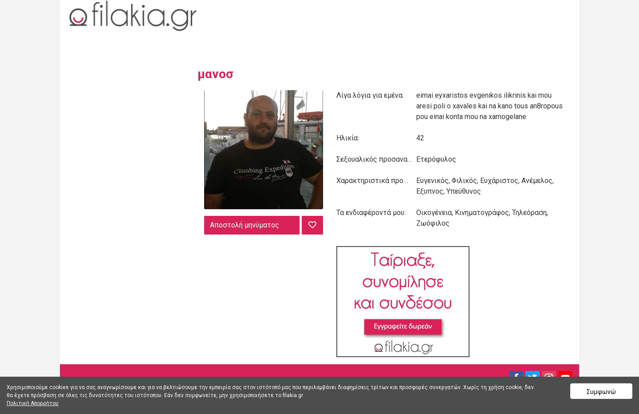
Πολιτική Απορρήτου (33, 403)
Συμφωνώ (601, 391)
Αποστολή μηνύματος (244, 225)
